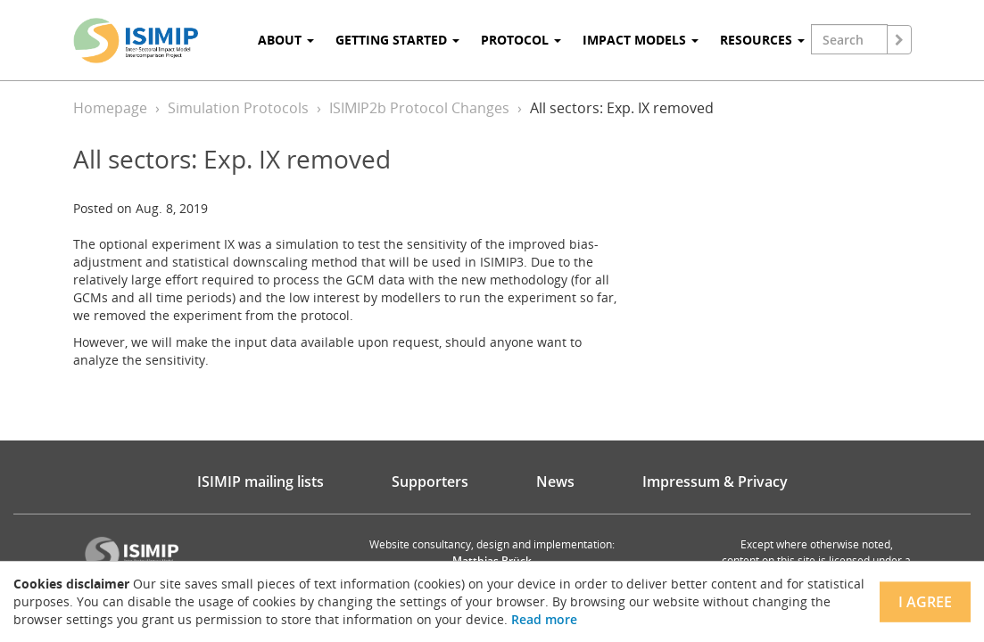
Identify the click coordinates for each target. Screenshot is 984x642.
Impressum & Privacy (715, 481)
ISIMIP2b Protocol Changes (419, 108)
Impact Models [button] (641, 39)
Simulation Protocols (238, 108)
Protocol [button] (521, 39)
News (555, 481)
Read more (544, 619)
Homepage (110, 108)
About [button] (286, 39)
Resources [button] (762, 39)
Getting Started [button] (397, 39)
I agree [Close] (925, 602)
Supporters (430, 481)
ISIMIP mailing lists (260, 481)
